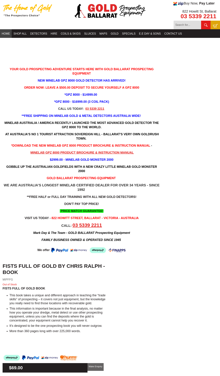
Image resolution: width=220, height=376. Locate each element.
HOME (6, 33)
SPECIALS (128, 33)
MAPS (103, 33)
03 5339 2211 (198, 16)
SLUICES (90, 33)
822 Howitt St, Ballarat (199, 11)
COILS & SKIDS (71, 33)
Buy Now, (193, 3)
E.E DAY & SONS (150, 33)
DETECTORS (38, 33)
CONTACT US (173, 33)
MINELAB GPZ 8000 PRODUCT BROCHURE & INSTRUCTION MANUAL (82, 152)
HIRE (54, 33)
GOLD (114, 33)
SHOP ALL (20, 33)
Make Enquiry (95, 366)
